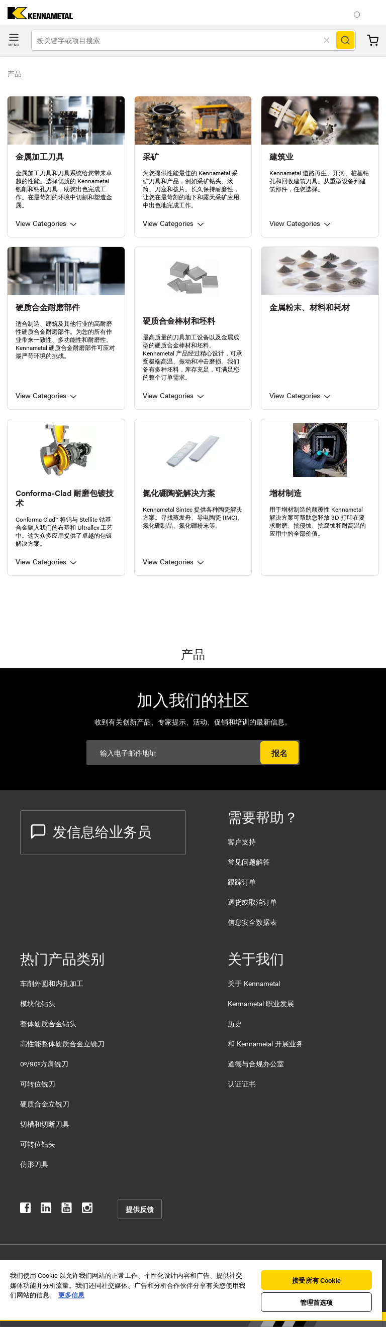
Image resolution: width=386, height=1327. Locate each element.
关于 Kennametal (254, 983)
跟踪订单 (242, 882)
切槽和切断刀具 (44, 1124)
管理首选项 (316, 1302)
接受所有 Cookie (316, 1280)
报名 (279, 753)
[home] (36, 16)
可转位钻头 (37, 1144)
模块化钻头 (37, 1003)
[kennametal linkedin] (46, 1210)
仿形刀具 (34, 1164)
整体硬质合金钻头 (48, 1023)
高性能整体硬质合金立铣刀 (62, 1043)
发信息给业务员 (91, 831)
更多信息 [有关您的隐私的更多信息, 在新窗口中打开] (71, 1294)
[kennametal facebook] (25, 1210)
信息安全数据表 (252, 922)
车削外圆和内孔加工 (51, 983)
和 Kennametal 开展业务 (265, 1043)
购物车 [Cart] (372, 40)
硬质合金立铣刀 (44, 1104)
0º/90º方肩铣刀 (44, 1063)
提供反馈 (140, 1209)
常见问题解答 (249, 862)
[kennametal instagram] (87, 1210)
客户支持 (242, 841)
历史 (235, 1023)
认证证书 (242, 1083)
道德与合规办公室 (256, 1063)
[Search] (345, 40)
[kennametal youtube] (66, 1210)
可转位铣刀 (37, 1083)
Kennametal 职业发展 (261, 1003)
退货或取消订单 (252, 902)
